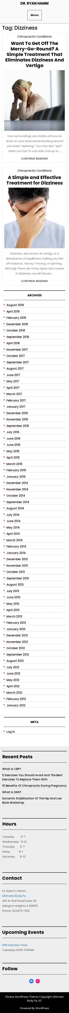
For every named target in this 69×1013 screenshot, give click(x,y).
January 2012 (15, 705)
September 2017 (17, 362)
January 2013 (15, 629)
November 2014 (17, 489)
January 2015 (16, 477)
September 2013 (17, 578)
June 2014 (13, 521)
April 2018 (13, 343)
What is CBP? (11, 769)
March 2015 (14, 464)
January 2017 (15, 407)
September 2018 (17, 337)
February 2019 (16, 318)
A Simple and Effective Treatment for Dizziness (34, 180)
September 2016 (17, 426)
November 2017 (17, 350)
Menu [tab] (35, 15)
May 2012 (12, 680)
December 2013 (17, 559)
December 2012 (17, 635)
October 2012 (15, 648)
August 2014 (15, 508)
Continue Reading (34, 158)
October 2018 (15, 330)
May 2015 (13, 451)
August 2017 (15, 369)
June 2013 (13, 597)
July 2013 (12, 591)
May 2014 (13, 527)
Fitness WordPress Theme (21, 997)
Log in (10, 732)
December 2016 (17, 413)
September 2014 (17, 502)
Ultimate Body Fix (14, 896)
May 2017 (12, 381)
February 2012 (16, 699)
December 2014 (17, 483)
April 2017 (13, 388)
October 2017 (15, 356)
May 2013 (12, 604)
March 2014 (14, 540)
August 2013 (15, 585)
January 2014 (16, 553)
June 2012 (13, 673)
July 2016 (12, 432)
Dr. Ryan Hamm (34, 3)
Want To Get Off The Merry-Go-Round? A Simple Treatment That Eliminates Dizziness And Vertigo (34, 54)
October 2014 (15, 496)
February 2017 (16, 400)
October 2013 (15, 572)
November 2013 (17, 566)
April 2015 (13, 457)
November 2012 (17, 642)
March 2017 (14, 394)
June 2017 (13, 375)
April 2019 (13, 311)
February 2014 (16, 546)
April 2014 (13, 534)
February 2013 (16, 623)
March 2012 (14, 693)
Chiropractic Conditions (34, 36)
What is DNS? (11, 792)
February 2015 (16, 470)
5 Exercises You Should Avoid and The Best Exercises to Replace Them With (32, 777)
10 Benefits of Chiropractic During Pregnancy (34, 786)
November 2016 (17, 419)
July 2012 (12, 667)
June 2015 (13, 445)
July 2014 (13, 515)
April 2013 (13, 610)
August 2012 (15, 661)
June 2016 (13, 438)
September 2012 (17, 654)
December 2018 (17, 324)
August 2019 (15, 305)
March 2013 (14, 616)
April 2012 (13, 686)
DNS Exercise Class (14, 945)
